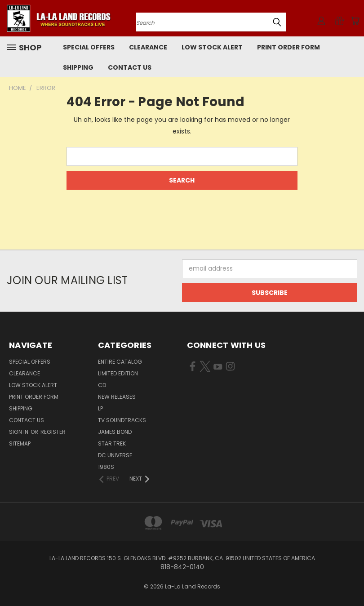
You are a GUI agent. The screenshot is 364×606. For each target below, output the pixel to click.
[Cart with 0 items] (355, 20)
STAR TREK (112, 443)
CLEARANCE (148, 47)
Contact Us (129, 67)
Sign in (19, 432)
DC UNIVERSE (115, 455)
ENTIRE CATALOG (120, 361)
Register (53, 432)
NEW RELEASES (117, 397)
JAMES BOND (115, 432)
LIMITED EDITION (118, 373)
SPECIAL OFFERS (89, 47)
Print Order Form (288, 47)
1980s (106, 467)
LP (100, 408)
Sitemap (20, 443)
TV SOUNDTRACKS (122, 420)
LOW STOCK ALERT (212, 47)
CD (102, 385)
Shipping (78, 67)
